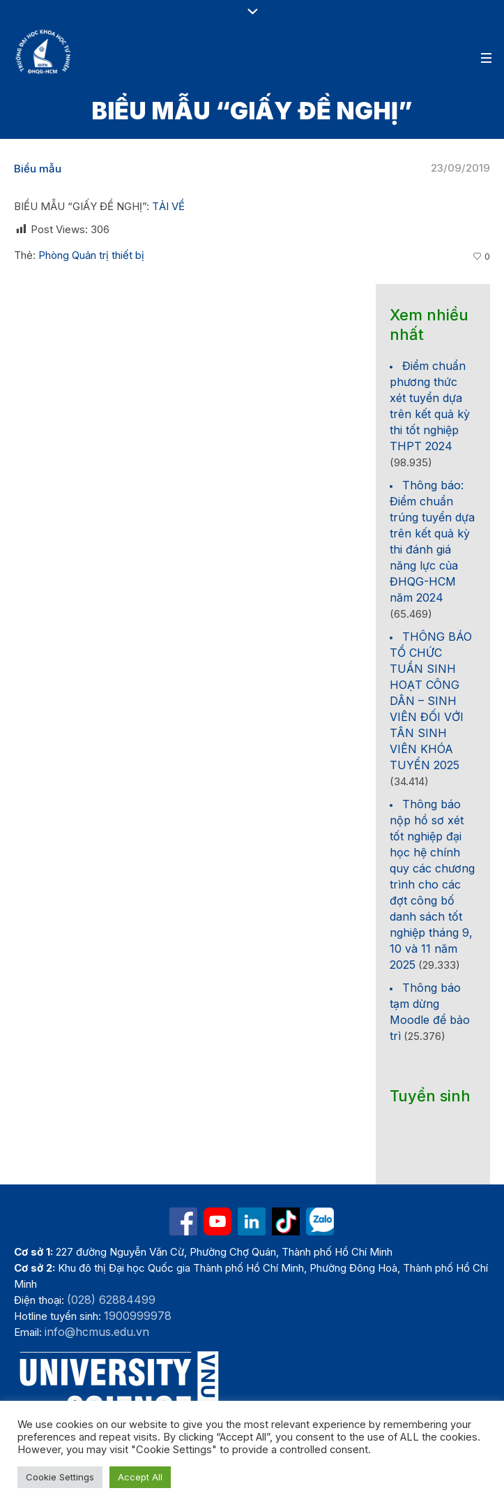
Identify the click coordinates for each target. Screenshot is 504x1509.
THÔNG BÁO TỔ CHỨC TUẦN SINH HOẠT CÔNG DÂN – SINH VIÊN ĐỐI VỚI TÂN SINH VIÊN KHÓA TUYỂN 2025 (431, 701)
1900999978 (137, 1316)
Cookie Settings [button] (60, 1476)
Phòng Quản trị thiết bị (91, 255)
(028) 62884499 (111, 1300)
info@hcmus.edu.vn (97, 1332)
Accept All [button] (140, 1476)
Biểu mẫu (37, 168)
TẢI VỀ (168, 206)
